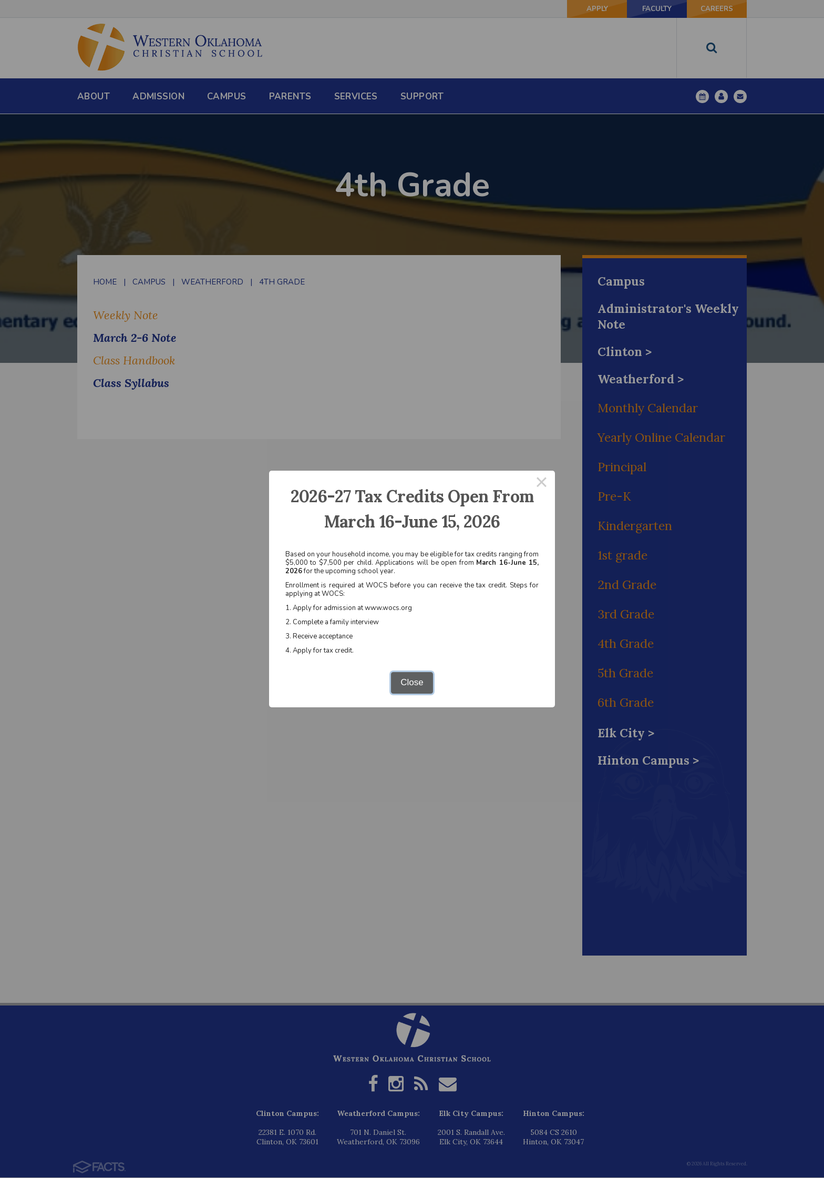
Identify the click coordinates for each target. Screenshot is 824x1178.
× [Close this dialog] (542, 484)
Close (411, 682)
